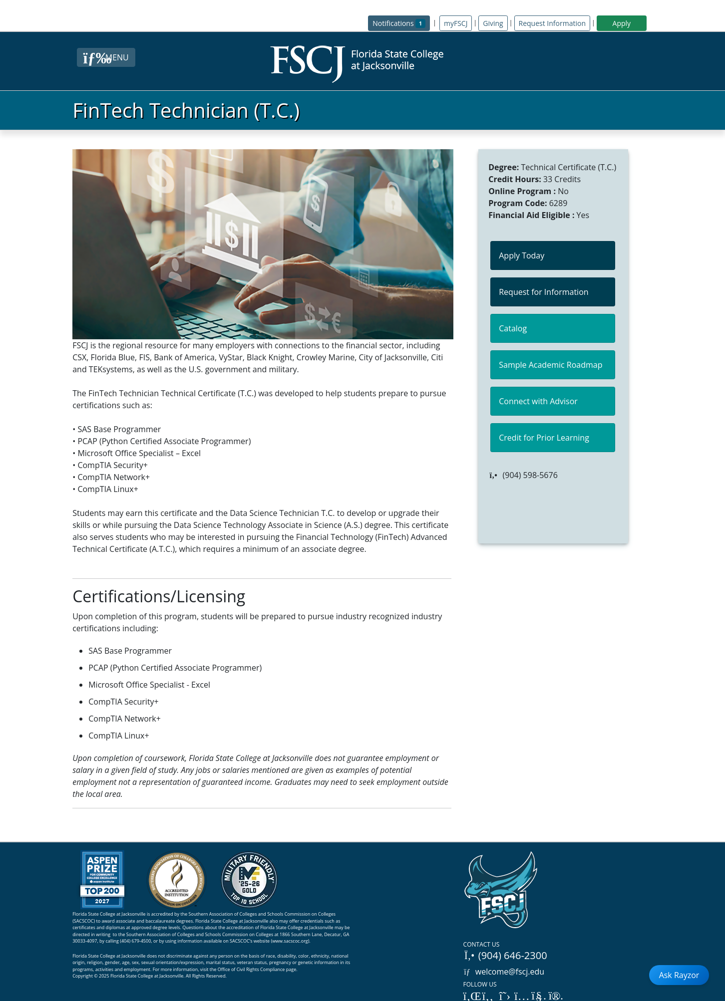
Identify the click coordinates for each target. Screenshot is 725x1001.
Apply (622, 23)
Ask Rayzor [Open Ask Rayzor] (679, 975)
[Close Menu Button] (106, 57)
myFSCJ (455, 23)
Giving (493, 23)
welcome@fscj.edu (504, 971)
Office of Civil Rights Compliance (251, 969)
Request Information (552, 23)
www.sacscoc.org (290, 941)
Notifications (401, 22)
